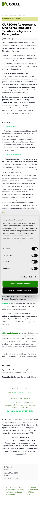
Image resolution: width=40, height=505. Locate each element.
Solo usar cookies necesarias (20, 290)
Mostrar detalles (27, 277)
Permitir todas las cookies (20, 283)
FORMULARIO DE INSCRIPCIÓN (20, 411)
